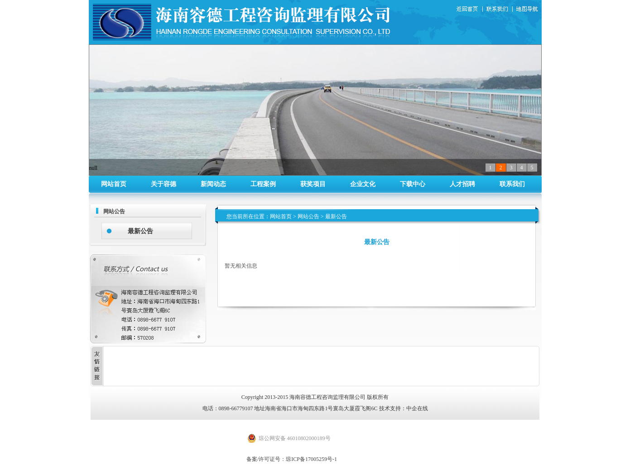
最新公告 (140, 231)
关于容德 (163, 184)
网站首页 (113, 184)
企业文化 (362, 184)
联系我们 (499, 9)
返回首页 (468, 9)
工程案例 (263, 184)
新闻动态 (213, 184)
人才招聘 (462, 184)
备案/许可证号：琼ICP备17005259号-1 (291, 459)
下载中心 (412, 184)
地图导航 (527, 9)
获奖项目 (313, 184)
